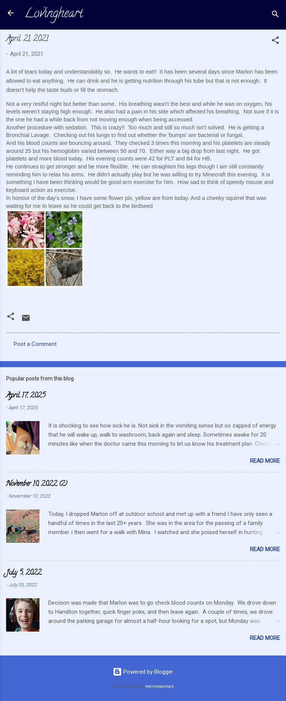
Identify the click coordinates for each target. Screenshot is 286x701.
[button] (275, 41)
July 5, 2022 (23, 573)
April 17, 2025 (26, 396)
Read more (265, 460)
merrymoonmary (159, 686)
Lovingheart (53, 14)
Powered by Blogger (143, 671)
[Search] (275, 15)
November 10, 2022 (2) (36, 484)
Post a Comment (35, 344)
